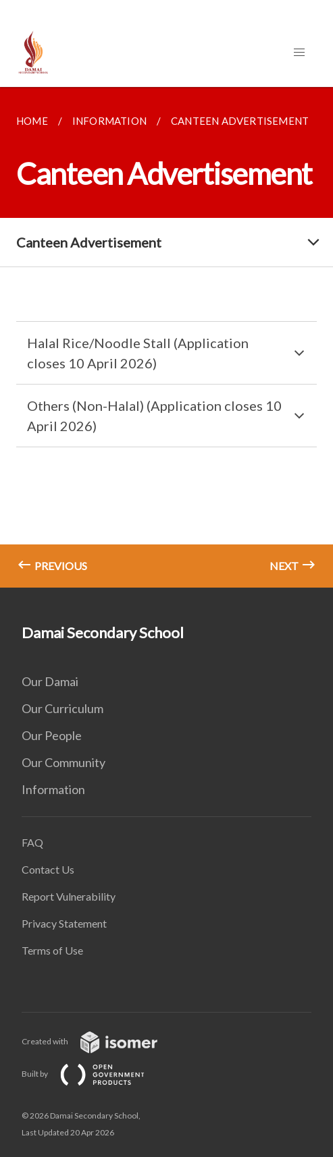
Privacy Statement (64, 923)
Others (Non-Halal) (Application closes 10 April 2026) (154, 415)
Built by (94, 1074)
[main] (166, 337)
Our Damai (50, 681)
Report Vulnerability (69, 896)
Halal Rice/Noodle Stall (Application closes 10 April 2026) (138, 353)
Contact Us (48, 869)
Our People (52, 735)
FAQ (32, 842)
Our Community (63, 762)
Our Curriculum (62, 708)
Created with (100, 1041)
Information (53, 789)
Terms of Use (52, 950)
